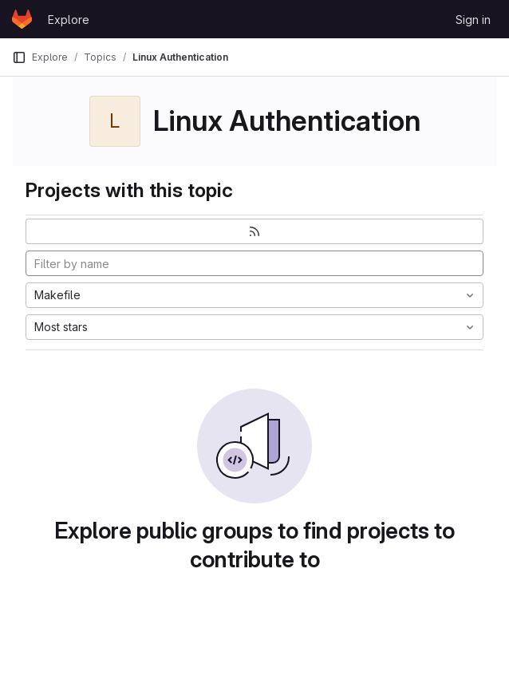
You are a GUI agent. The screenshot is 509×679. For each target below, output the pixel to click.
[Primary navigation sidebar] (19, 57)
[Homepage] (22, 19)
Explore (68, 19)
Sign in (473, 19)
